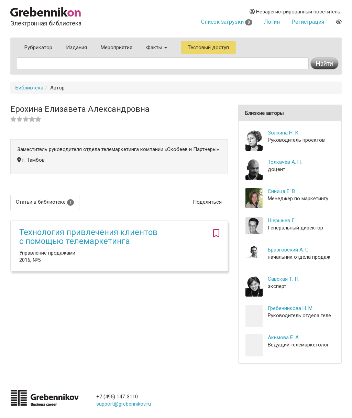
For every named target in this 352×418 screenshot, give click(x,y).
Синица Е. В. (282, 191)
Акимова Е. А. (284, 337)
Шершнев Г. (282, 220)
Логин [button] (272, 22)
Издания (76, 47)
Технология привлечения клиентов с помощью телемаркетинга (88, 236)
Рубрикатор (38, 47)
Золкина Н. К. (283, 133)
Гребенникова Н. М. (291, 308)
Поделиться (207, 202)
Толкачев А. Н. (285, 162)
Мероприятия (116, 47)
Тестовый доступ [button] (208, 47)
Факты (156, 47)
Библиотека (29, 88)
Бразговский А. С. (289, 250)
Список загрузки (226, 22)
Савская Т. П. (283, 279)
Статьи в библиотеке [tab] (45, 202)
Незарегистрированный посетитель (295, 12)
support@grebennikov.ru (123, 404)
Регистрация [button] (308, 22)
